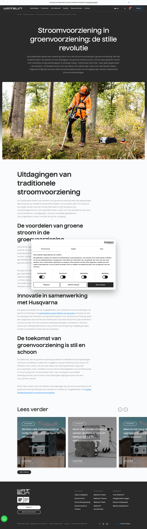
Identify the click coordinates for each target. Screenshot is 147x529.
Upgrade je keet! (92, 2)
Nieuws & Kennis (76, 8)
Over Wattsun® (56, 8)
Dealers (66, 8)
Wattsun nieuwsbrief (29, 512)
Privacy (66, 523)
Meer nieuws (24, 472)
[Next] (126, 409)
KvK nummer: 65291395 (79, 523)
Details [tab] (73, 249)
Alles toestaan (100, 285)
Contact (87, 8)
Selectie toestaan (73, 285)
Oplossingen (34, 8)
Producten (44, 8)
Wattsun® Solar (99, 502)
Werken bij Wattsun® (121, 506)
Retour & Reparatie (120, 502)
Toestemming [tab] (45, 249)
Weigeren (46, 285)
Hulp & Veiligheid (81, 494)
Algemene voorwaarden (39, 523)
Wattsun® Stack (100, 494)
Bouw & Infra (79, 498)
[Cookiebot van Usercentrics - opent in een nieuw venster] (105, 242)
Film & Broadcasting (82, 502)
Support (29, 507)
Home (19, 14)
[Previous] (120, 409)
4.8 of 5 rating (125, 523)
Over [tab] (101, 249)
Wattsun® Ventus (100, 498)
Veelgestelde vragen (121, 498)
